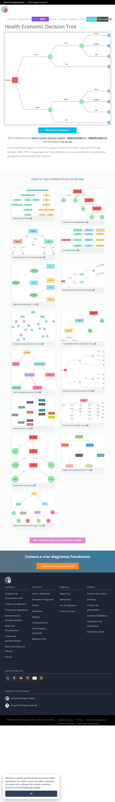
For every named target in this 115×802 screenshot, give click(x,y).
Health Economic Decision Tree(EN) (48, 138)
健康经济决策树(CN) (77, 138)
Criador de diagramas (16, 609)
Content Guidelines (97, 615)
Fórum (35, 605)
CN (66, 141)
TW (70, 141)
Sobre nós (65, 593)
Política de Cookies (31, 787)
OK (31, 794)
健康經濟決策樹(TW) (97, 138)
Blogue (36, 617)
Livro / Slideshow (41, 593)
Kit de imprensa (68, 605)
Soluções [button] (64, 19)
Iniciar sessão (102, 19)
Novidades (65, 599)
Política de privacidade (96, 720)
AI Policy (91, 599)
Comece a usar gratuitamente (57, 566)
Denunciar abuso (96, 631)
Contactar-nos (67, 611)
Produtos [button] (11, 19)
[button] (24, 19)
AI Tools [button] (40, 19)
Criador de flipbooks (15, 604)
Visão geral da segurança (89, 723)
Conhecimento (40, 622)
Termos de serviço (97, 593)
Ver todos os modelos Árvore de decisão (57, 540)
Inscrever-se (91, 19)
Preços (82, 19)
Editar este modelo (57, 130)
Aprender (37, 611)
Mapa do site (39, 638)
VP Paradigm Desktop (38, 2)
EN (62, 141)
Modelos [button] (74, 19)
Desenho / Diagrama (43, 599)
